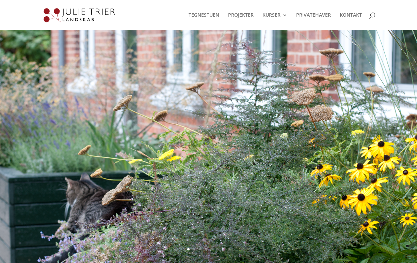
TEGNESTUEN (204, 15)
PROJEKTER (241, 15)
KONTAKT (351, 15)
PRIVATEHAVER (313, 15)
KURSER (271, 15)
